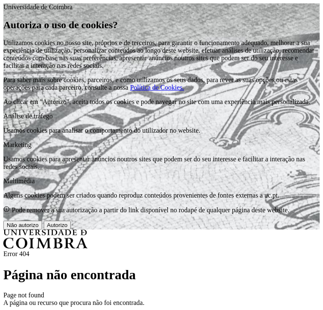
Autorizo (57, 225)
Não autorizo (23, 225)
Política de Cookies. (157, 87)
